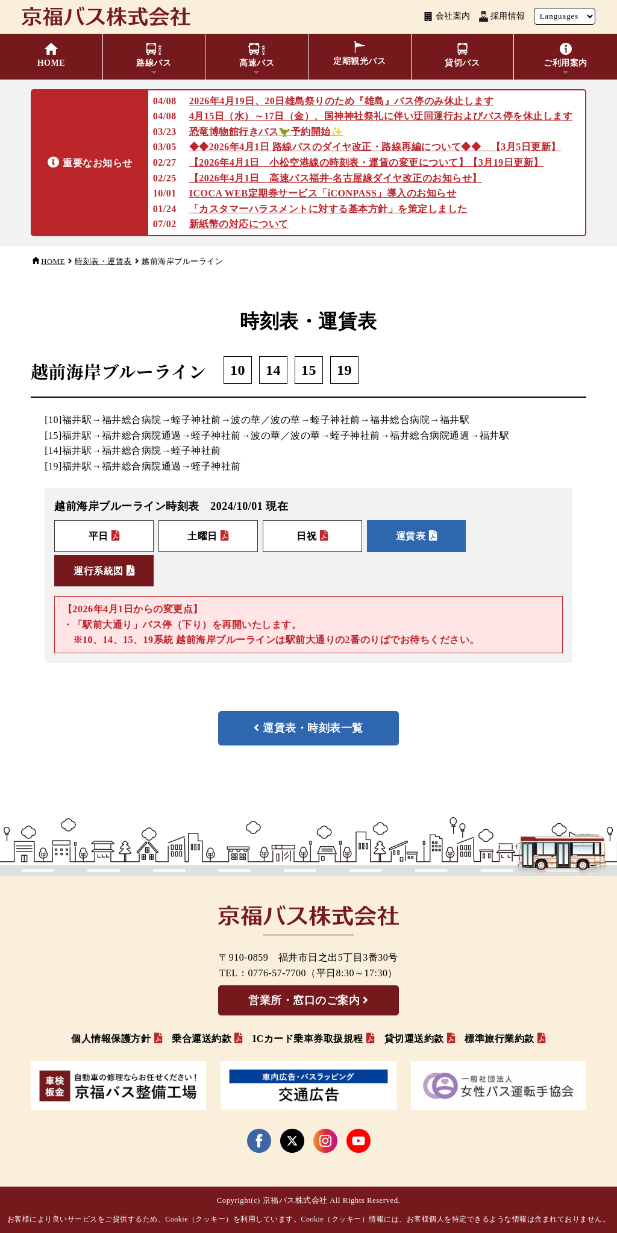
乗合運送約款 (201, 1039)
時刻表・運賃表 (103, 261)
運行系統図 (99, 571)
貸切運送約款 (414, 1039)
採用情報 (502, 16)
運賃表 (411, 537)
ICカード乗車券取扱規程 (307, 1039)
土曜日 (203, 537)
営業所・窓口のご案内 (304, 1001)
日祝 (307, 537)
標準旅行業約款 (499, 1039)
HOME (53, 261)
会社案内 (447, 16)
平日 (98, 537)
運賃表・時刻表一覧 (313, 729)
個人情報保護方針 (111, 1039)
